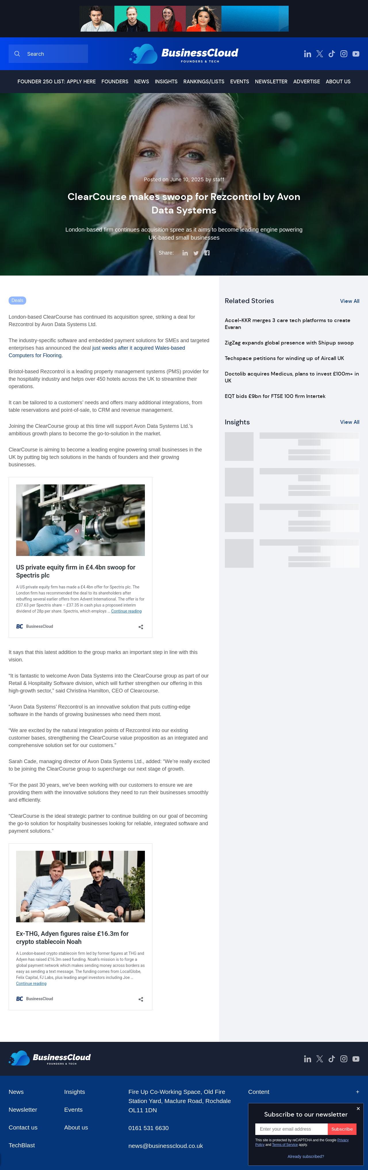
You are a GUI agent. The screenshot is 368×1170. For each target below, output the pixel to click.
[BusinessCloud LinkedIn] (307, 53)
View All (349, 301)
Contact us (23, 1127)
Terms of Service (285, 1145)
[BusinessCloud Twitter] (319, 53)
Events (239, 81)
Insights (166, 81)
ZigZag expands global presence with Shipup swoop (289, 343)
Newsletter (271, 81)
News (141, 81)
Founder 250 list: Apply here (57, 81)
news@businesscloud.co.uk (166, 1145)
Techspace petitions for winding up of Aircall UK (284, 358)
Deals (17, 300)
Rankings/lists (204, 81)
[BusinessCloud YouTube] (355, 53)
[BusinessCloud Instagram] (343, 53)
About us (338, 81)
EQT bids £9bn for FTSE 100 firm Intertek (275, 396)
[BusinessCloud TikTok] (331, 53)
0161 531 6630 (149, 1128)
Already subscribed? (306, 1156)
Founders (115, 81)
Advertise (306, 81)
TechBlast (22, 1145)
